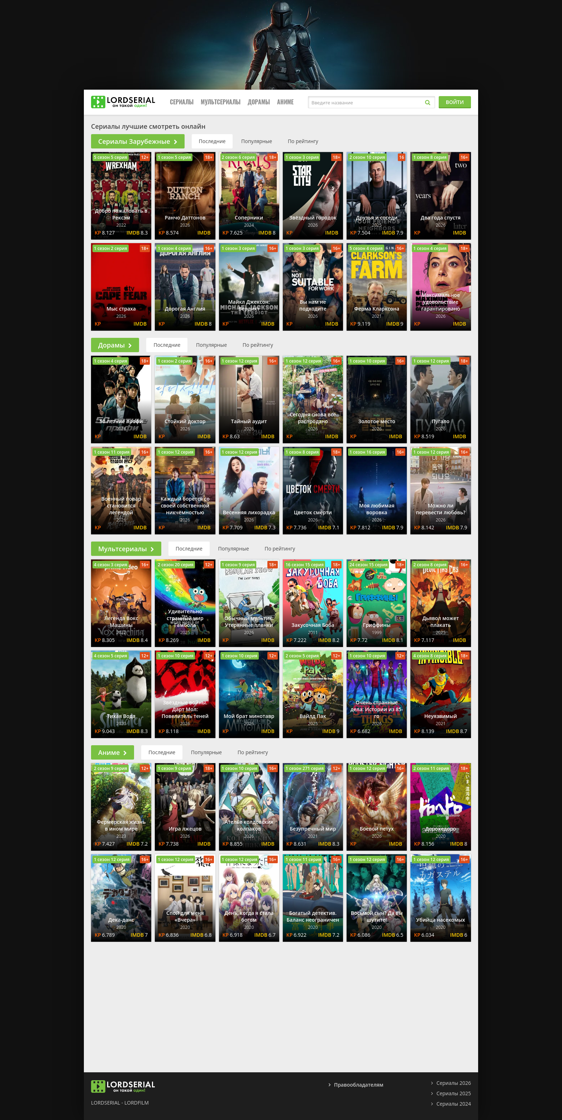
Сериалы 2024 (454, 1103)
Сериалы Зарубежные (137, 141)
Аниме (285, 102)
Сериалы (182, 102)
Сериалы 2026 (454, 1082)
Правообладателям (358, 1084)
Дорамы (259, 102)
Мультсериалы (220, 102)
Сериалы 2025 (454, 1093)
